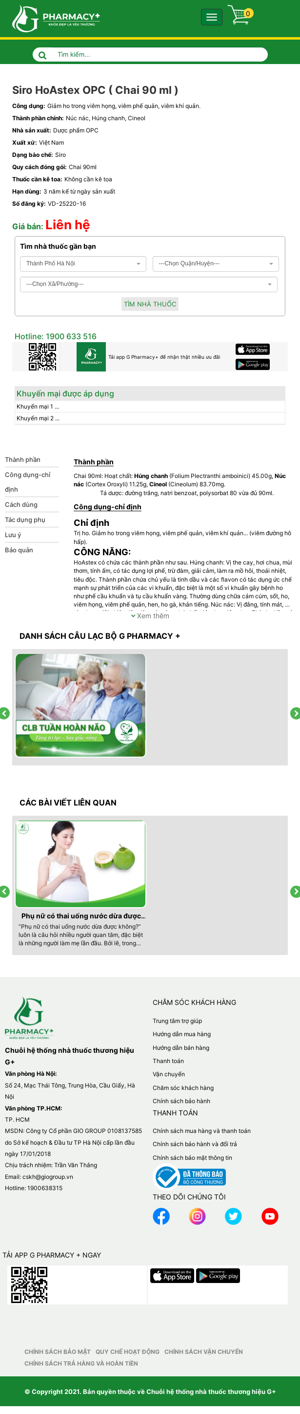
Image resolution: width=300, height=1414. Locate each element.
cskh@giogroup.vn (47, 1176)
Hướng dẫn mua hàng (182, 1034)
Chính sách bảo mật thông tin (192, 1157)
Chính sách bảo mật (57, 1351)
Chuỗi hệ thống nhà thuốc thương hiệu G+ (211, 1391)
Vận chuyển (169, 1074)
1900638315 (44, 1188)
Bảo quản (19, 550)
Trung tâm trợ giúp (177, 1020)
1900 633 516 (70, 336)
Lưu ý (13, 535)
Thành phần (22, 459)
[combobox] (83, 264)
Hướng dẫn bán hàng (181, 1047)
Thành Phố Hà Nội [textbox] (50, 263)
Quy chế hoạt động (128, 1351)
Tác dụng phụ (25, 519)
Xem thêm (150, 615)
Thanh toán (168, 1061)
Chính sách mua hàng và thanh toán (202, 1130)
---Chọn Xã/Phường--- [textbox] (54, 284)
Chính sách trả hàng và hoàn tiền (81, 1363)
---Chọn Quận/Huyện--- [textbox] (189, 263)
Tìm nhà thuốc (150, 304)
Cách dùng (21, 504)
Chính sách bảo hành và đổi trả (195, 1144)
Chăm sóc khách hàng (183, 1087)
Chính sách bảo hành (181, 1101)
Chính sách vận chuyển (203, 1351)
